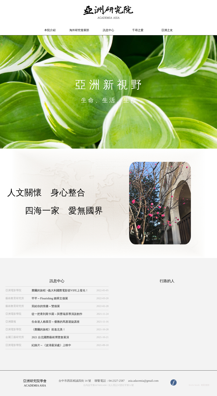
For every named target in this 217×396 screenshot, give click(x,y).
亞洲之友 (167, 30)
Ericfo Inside (194, 385)
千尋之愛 (137, 30)
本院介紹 (50, 30)
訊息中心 (108, 30)
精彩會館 (205, 385)
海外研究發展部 (79, 30)
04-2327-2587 (117, 380)
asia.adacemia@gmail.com (143, 380)
